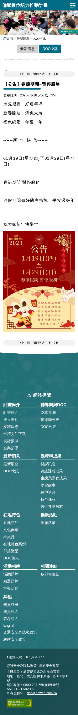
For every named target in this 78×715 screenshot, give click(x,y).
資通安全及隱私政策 (20, 632)
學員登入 (10, 611)
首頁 (8, 39)
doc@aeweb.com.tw (42, 693)
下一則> (53, 74)
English (9, 625)
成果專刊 (10, 420)
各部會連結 (50, 574)
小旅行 (9, 537)
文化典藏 (10, 530)
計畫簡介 (10, 413)
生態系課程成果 (54, 478)
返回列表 (39, 74)
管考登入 (10, 618)
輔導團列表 (50, 420)
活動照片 (10, 574)
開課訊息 (48, 464)
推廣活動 (48, 523)
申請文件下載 (14, 434)
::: (4, 389)
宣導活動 (10, 588)
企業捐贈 (10, 448)
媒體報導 (10, 427)
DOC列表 (48, 427)
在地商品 (10, 523)
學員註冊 (10, 604)
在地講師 (48, 492)
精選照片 (10, 581)
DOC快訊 (39, 38)
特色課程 (48, 499)
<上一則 (25, 74)
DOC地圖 (48, 413)
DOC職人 (11, 558)
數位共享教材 (52, 506)
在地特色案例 (14, 544)
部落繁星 (10, 551)
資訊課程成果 (52, 471)
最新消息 (23, 38)
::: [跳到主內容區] (5, 69)
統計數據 (10, 441)
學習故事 (48, 485)
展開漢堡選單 (73, 5)
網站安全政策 (14, 639)
